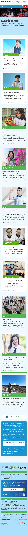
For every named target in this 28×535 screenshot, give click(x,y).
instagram (20, 494)
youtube (23, 494)
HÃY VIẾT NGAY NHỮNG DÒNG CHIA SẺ (14, 443)
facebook (16, 494)
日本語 (25, 6)
